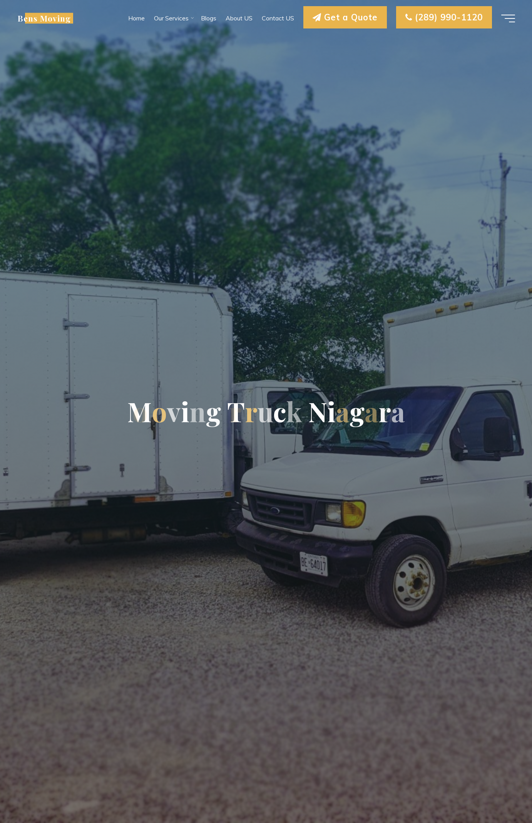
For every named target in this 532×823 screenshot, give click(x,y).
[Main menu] (508, 18)
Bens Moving (44, 18)
